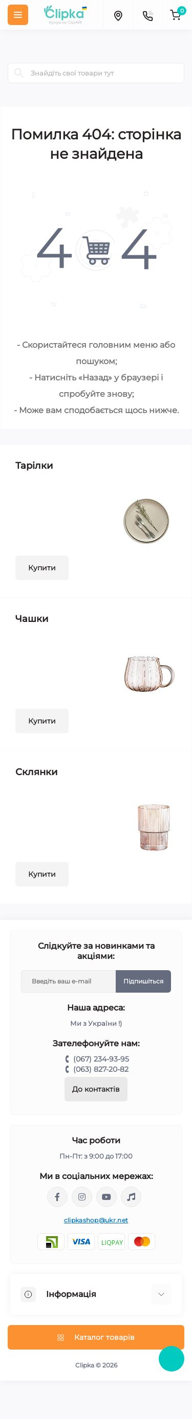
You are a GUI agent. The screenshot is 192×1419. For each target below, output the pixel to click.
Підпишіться (143, 981)
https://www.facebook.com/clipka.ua (57, 1197)
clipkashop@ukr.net (96, 1220)
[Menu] (18, 15)
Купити (42, 567)
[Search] (19, 73)
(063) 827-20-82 (101, 1069)
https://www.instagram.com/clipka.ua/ (82, 1197)
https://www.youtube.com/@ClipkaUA (106, 1197)
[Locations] (118, 15)
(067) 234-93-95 (101, 1059)
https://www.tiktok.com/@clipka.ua (131, 1197)
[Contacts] (147, 15)
